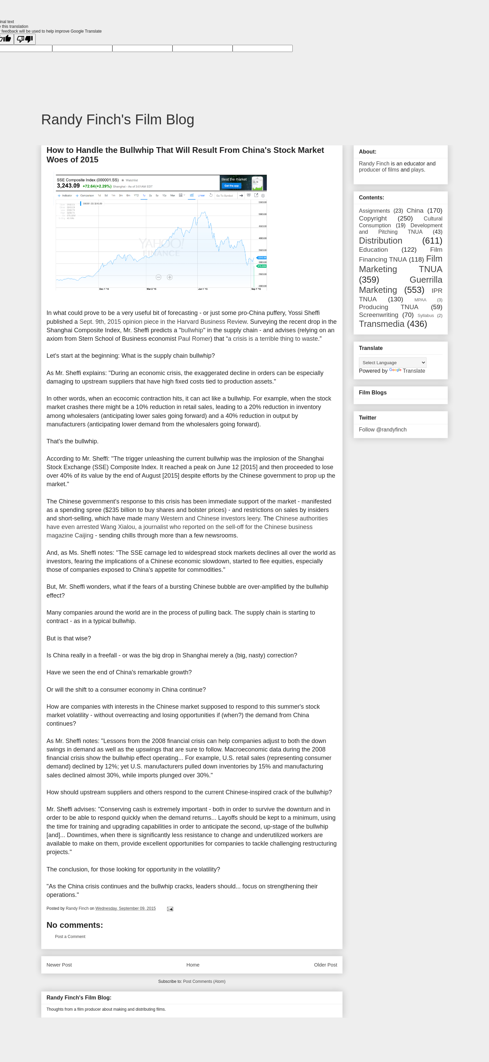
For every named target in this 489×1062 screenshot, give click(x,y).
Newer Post (59, 965)
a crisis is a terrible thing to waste (273, 338)
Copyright (373, 218)
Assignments (374, 211)
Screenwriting (378, 314)
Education (373, 249)
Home (192, 965)
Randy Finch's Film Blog (118, 119)
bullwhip (192, 330)
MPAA (421, 299)
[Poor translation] (25, 39)
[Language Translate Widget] (393, 362)
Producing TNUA (388, 307)
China (414, 210)
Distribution (380, 240)
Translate (407, 371)
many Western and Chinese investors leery (202, 518)
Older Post (325, 965)
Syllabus (426, 315)
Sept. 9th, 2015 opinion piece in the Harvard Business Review (163, 321)
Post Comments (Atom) (204, 981)
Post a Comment (70, 936)
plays (417, 170)
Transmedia (381, 324)
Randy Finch (374, 163)
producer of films (379, 170)
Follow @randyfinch (383, 429)
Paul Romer (194, 338)
